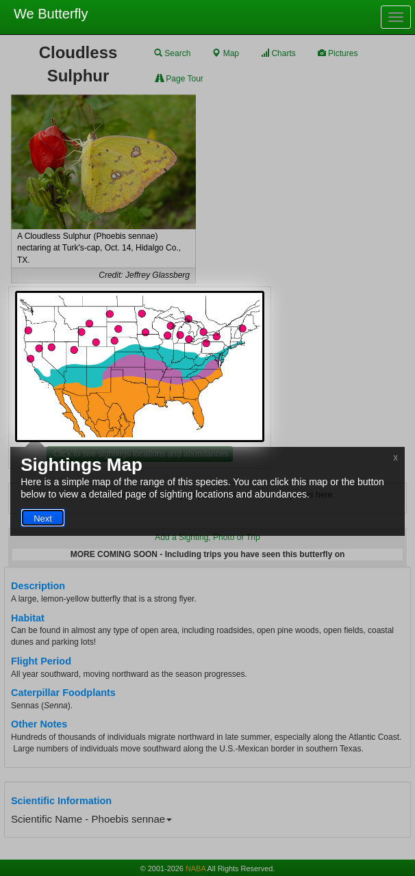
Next (43, 518)
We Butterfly (51, 13)
